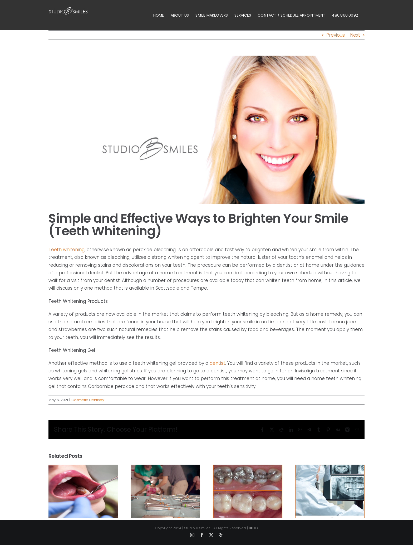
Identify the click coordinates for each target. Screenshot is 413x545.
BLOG (253, 528)
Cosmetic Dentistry (87, 399)
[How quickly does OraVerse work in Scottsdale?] (330, 468)
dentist (217, 363)
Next (355, 35)
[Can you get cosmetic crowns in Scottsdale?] (247, 468)
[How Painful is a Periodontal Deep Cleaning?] (165, 468)
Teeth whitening (66, 249)
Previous (335, 35)
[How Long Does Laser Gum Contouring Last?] (83, 468)
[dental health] (206, 130)
